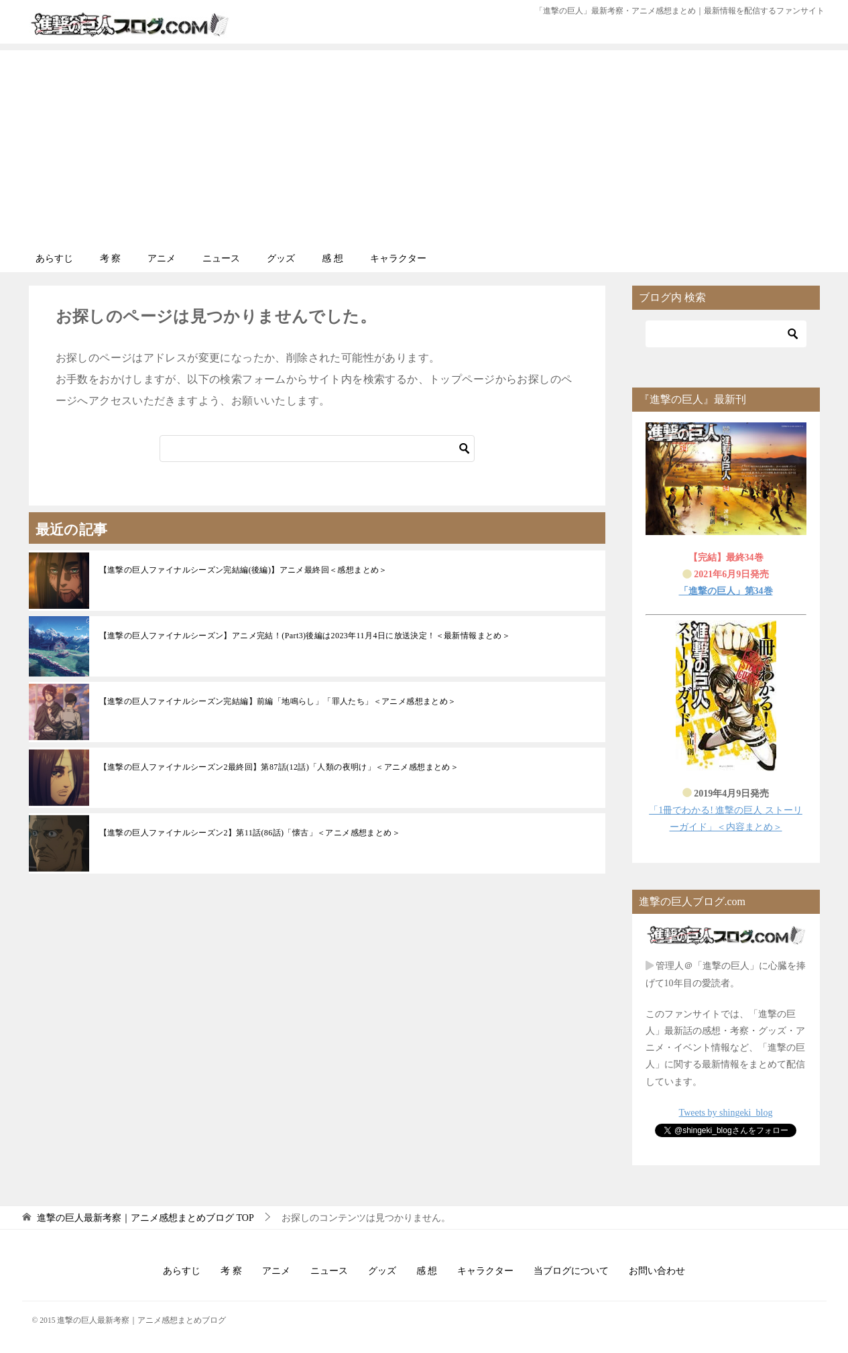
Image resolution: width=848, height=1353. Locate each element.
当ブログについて (571, 1271)
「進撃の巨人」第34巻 (726, 591)
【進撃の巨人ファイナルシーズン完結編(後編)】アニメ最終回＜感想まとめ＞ (243, 570)
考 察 (110, 258)
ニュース (221, 258)
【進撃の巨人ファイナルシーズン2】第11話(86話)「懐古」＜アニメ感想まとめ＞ (250, 832)
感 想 (332, 258)
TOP (145, 1218)
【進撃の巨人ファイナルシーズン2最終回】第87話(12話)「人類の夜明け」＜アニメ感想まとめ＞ (279, 767)
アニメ (161, 258)
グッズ (281, 258)
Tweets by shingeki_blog (726, 1113)
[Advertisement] (424, 144)
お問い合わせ (657, 1271)
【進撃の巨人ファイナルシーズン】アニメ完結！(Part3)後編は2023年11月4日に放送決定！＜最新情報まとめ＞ (305, 635)
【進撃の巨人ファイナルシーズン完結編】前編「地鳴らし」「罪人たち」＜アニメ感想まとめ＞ (278, 701)
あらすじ (54, 258)
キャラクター (398, 258)
